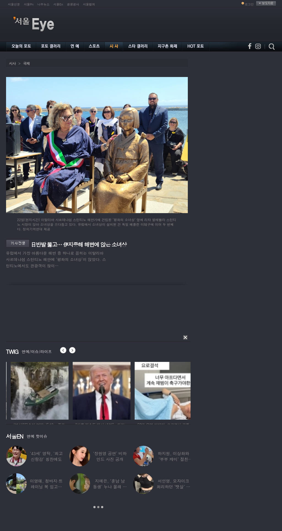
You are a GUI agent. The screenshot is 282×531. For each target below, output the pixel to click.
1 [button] (94, 507)
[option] (78, 390)
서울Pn (29, 4)
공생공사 (73, 4)
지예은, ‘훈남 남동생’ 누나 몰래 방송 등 (110, 486)
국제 (26, 63)
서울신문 (14, 4)
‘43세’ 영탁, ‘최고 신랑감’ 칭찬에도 (46, 456)
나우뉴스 (43, 4)
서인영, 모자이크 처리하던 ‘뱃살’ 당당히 (173, 486)
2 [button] (98, 507)
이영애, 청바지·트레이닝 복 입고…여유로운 (46, 486)
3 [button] (102, 507)
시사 (12, 63)
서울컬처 (89, 4)
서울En (58, 4)
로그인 (249, 4)
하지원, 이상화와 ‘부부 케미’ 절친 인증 (173, 459)
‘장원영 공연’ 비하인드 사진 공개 (110, 456)
